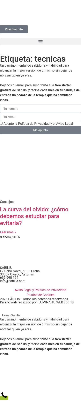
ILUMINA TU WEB (50, 302)
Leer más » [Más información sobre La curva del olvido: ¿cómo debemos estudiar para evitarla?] (8, 232)
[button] (40, 41)
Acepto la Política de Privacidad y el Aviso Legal (38, 125)
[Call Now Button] (4, 398)
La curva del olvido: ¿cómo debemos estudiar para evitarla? (34, 216)
